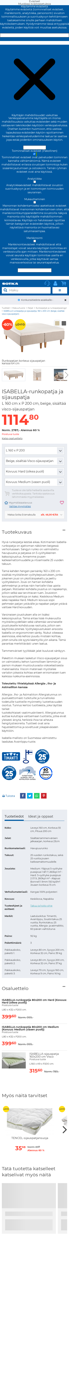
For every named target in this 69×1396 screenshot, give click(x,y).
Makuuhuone (18, 308)
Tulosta (8, 796)
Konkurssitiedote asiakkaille (36, 300)
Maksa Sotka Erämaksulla (33, 514)
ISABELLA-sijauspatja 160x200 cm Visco (44, 1055)
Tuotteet (6, 308)
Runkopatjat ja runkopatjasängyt (51, 308)
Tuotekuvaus (17, 532)
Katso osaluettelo (12, 438)
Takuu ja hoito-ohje (41, 905)
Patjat (30, 308)
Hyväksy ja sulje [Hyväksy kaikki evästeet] (34, 35)
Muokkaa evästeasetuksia (34, 42)
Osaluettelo (15, 988)
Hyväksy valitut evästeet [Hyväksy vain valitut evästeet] (34, 270)
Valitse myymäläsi (20, 506)
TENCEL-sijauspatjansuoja (29, 1138)
